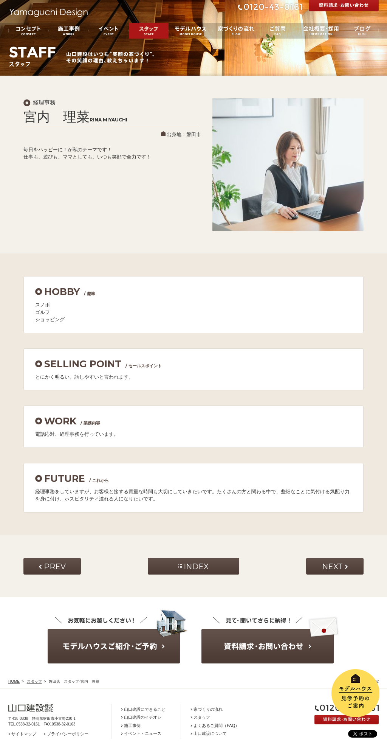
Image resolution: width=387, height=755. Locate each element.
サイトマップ (23, 734)
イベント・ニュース (142, 733)
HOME (14, 681)
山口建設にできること (145, 709)
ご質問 (277, 31)
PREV (55, 566)
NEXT (332, 566)
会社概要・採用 (320, 31)
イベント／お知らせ (108, 31)
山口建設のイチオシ (142, 717)
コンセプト (28, 31)
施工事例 (68, 31)
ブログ (362, 31)
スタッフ (149, 31)
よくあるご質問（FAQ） (216, 725)
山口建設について (210, 733)
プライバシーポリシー (67, 734)
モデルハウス (190, 31)
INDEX (196, 566)
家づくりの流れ (236, 31)
